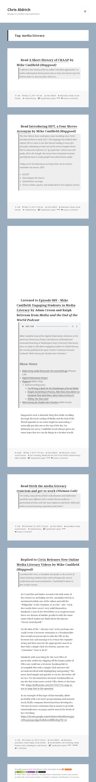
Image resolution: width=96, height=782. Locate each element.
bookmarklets (55, 742)
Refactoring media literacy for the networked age (45, 371)
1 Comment (22, 748)
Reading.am (31, 745)
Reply (31, 742)
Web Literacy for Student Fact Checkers (40, 402)
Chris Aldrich (18, 9)
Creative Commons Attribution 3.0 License (60, 777)
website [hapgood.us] (75, 745)
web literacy (42, 745)
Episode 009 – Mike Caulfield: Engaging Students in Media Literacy (46, 305)
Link (18, 95)
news (24, 745)
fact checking (35, 455)
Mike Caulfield (20, 458)
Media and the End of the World (55, 455)
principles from (60, 769)
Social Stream (20, 455)
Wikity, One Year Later (38, 398)
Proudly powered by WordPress (29, 769)
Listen (73, 452)
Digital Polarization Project (35, 378)
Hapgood (26, 381)
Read (71, 95)
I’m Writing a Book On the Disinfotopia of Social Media (53, 388)
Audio (19, 452)
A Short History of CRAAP (49, 60)
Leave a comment (70, 98)
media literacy (30, 98)
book (58, 98)
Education (64, 95)
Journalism (70, 526)
